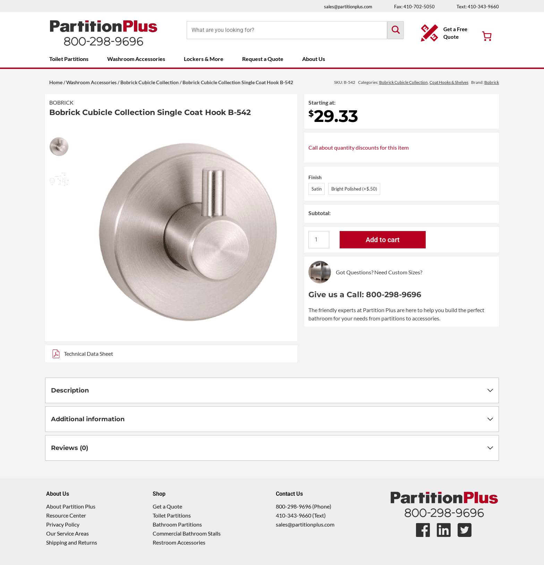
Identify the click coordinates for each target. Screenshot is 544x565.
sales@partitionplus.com (348, 6)
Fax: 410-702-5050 (414, 6)
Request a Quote (262, 58)
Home (55, 82)
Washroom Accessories (136, 58)
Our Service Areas (67, 533)
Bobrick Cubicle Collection (149, 82)
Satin (317, 189)
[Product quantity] (318, 239)
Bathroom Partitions (177, 524)
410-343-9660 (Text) (301, 515)
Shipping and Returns (71, 542)
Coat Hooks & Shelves (449, 82)
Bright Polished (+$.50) (354, 189)
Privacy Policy (62, 524)
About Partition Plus (70, 506)
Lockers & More (203, 58)
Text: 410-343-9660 (478, 6)
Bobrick (61, 102)
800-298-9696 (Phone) (303, 506)
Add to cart (383, 240)
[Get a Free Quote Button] (446, 33)
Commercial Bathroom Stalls (187, 533)
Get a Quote (167, 506)
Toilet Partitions (68, 58)
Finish (315, 177)
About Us (313, 58)
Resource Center (66, 515)
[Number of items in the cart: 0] (487, 36)
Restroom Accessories (179, 542)
